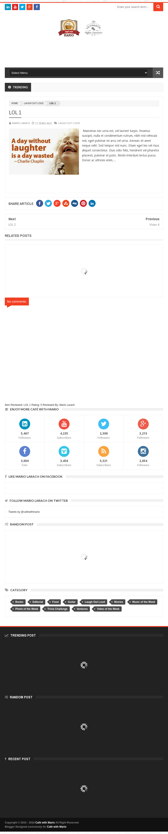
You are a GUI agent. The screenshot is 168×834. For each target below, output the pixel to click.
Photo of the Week (26, 608)
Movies (118, 601)
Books (19, 601)
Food (55, 601)
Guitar (71, 601)
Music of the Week (143, 601)
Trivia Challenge (57, 608)
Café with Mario (45, 822)
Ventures (82, 608)
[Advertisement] (84, 51)
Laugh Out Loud (34, 103)
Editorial (38, 601)
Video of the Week (108, 608)
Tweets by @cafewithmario (24, 511)
